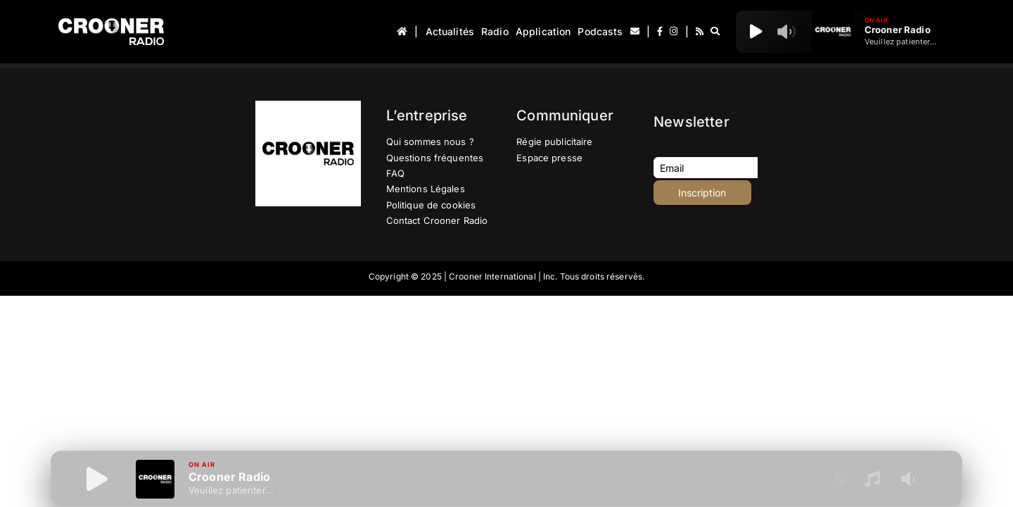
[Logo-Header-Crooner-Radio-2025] (111, 23)
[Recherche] (715, 31)
